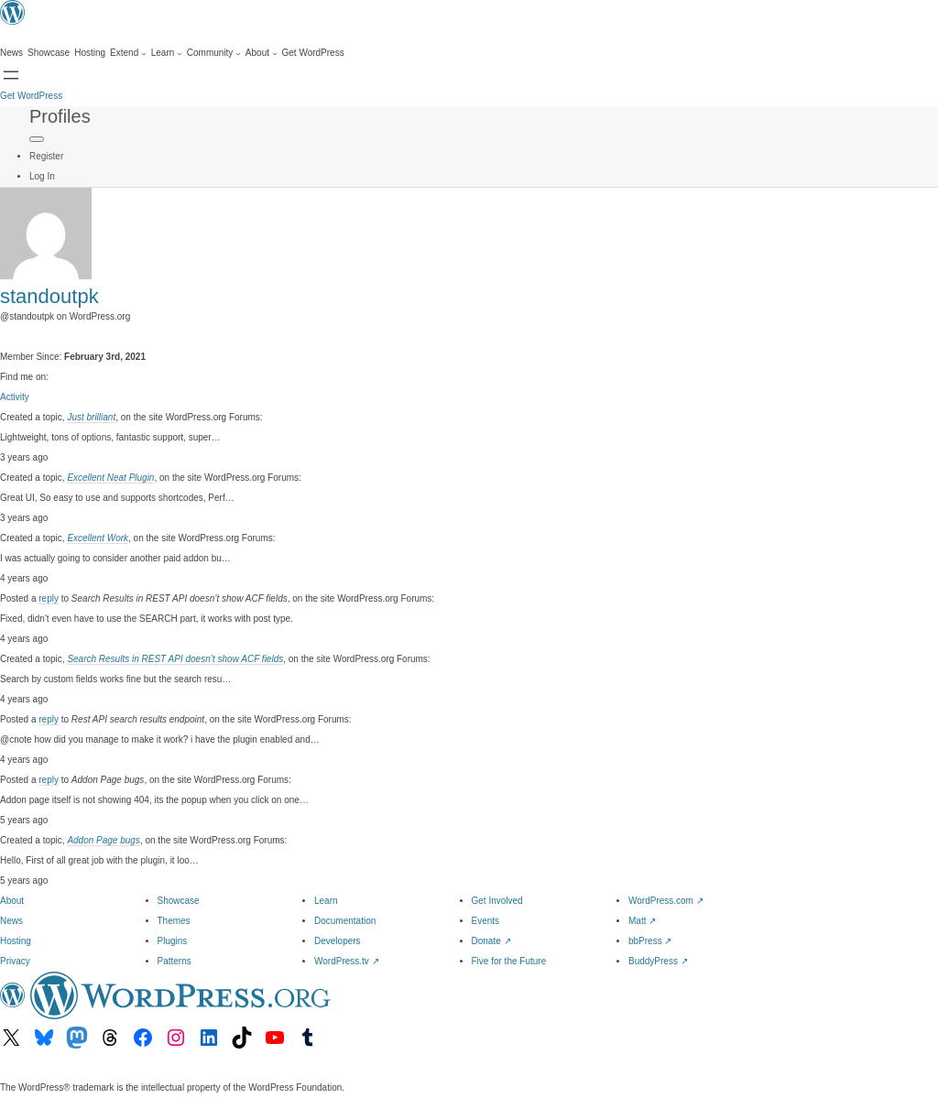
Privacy (15, 961)
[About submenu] (261, 53)
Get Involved (497, 901)
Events (486, 921)
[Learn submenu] (166, 53)
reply (48, 598)
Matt (642, 921)
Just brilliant (91, 417)
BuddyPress (658, 961)
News (11, 921)
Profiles (60, 116)
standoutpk (49, 296)
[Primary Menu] (36, 139)
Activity (14, 397)
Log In (42, 176)
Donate (491, 941)
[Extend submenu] (128, 53)
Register (46, 156)
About (12, 901)
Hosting (15, 941)
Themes (174, 921)
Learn (326, 901)
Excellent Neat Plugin (110, 478)
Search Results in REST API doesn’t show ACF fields (175, 659)
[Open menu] (11, 75)
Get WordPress (31, 96)
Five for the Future (509, 961)
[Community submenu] (214, 53)
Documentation (345, 921)
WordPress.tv (346, 961)
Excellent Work (97, 538)
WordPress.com (666, 901)
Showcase (179, 901)
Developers (337, 941)
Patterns (174, 961)
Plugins (173, 941)
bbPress (649, 941)
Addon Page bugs (103, 840)
